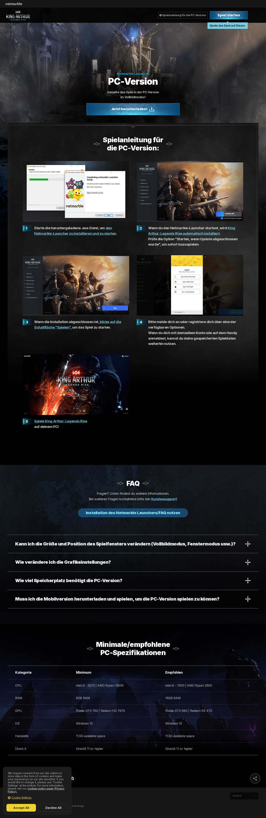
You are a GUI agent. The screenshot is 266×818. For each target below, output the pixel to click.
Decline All (53, 808)
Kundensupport (163, 499)
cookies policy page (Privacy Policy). (36, 790)
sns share (255, 778)
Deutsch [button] (237, 795)
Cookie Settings (22, 797)
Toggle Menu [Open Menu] (257, 15)
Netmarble (14, 4)
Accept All (21, 808)
